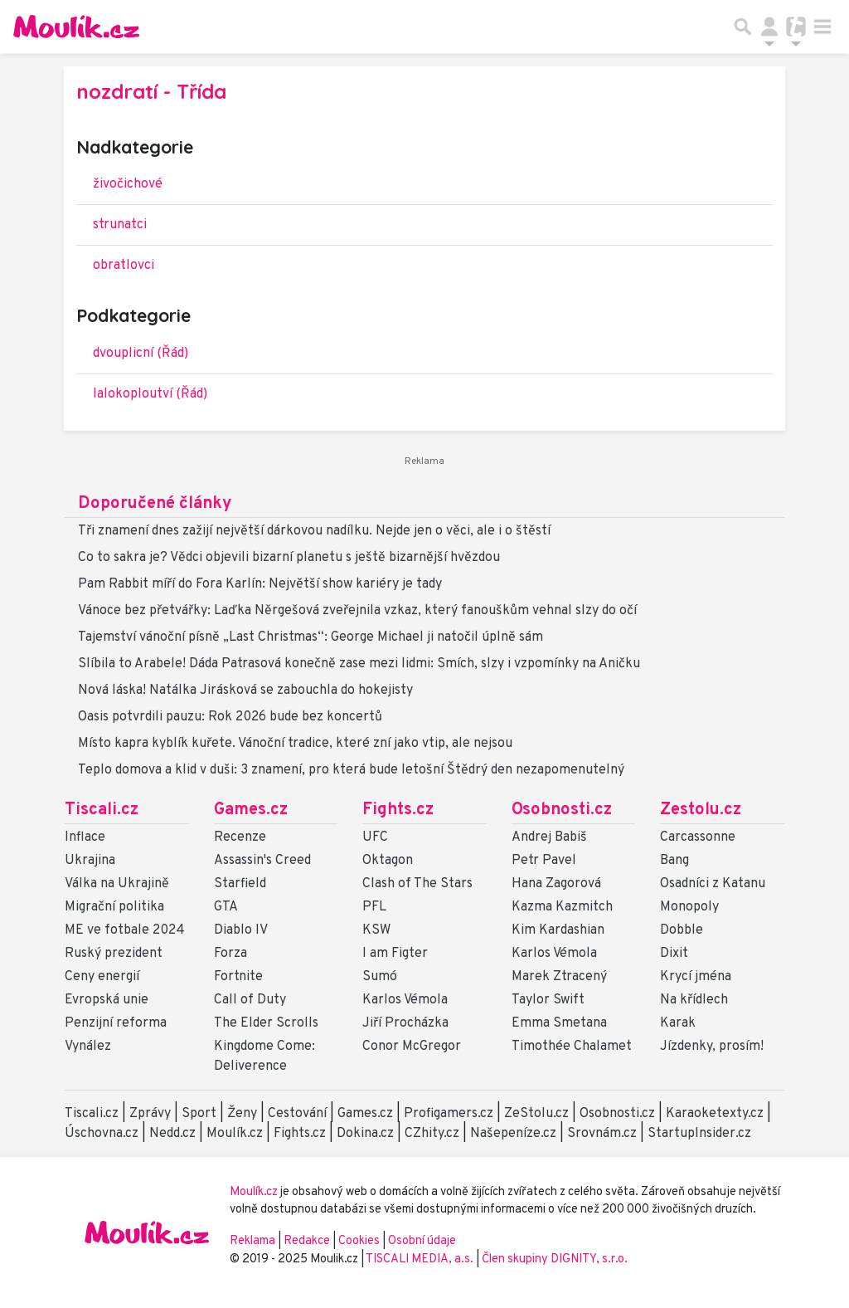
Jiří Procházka (405, 1023)
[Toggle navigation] (822, 26)
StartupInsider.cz (699, 1133)
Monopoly (689, 907)
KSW (376, 930)
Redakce (307, 1241)
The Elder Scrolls (266, 1023)
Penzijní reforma (116, 1023)
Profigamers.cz (448, 1113)
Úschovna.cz (101, 1133)
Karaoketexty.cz (715, 1113)
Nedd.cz (172, 1133)
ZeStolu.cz (536, 1113)
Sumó (379, 977)
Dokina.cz (365, 1133)
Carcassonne (697, 837)
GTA (226, 907)
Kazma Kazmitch (562, 907)
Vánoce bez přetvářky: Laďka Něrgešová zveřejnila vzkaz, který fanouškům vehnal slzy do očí (357, 611)
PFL (374, 907)
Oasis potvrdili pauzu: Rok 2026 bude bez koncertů (230, 717)
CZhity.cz (432, 1133)
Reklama (252, 1241)
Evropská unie (106, 1000)
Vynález (88, 1046)
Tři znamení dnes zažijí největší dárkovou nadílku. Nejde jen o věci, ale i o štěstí (314, 531)
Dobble (681, 930)
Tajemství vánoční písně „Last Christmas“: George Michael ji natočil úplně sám (310, 637)
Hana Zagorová (556, 884)
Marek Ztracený (559, 977)
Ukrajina (90, 860)
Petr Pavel (544, 860)
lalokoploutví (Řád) (150, 394)
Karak (678, 1023)
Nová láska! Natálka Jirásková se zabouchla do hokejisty (245, 690)
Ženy (242, 1113)
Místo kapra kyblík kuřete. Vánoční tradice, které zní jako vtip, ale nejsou (295, 743)
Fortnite (238, 977)
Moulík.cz (234, 1133)
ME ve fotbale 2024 (125, 930)
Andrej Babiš (549, 837)
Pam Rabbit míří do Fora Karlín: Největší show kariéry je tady (260, 584)
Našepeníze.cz (513, 1133)
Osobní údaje (422, 1241)
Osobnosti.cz (562, 810)
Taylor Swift (548, 1000)
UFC (375, 837)
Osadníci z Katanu (712, 884)
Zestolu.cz (700, 810)
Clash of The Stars (417, 884)
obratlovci (123, 265)
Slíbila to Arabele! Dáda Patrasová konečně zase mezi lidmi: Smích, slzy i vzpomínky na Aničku (359, 664)
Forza (230, 953)
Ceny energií (102, 977)
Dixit (674, 953)
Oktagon (387, 860)
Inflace (85, 837)
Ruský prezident (114, 953)
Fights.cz (398, 810)
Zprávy (150, 1113)
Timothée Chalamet (572, 1046)
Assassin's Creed (262, 860)
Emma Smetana (559, 1023)
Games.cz (251, 810)
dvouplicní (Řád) (140, 353)
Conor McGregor (411, 1046)
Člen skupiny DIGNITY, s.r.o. (555, 1259)
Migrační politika (114, 907)
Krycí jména (695, 977)
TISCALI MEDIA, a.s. (421, 1259)
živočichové (128, 184)
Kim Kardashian (558, 930)
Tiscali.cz (101, 810)
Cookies (359, 1241)
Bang (674, 860)
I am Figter (395, 953)
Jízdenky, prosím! (712, 1046)
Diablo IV (241, 930)
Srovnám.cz (602, 1133)
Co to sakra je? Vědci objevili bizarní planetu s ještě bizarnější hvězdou (289, 557)
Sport (199, 1113)
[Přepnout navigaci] (769, 26)
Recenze (240, 837)
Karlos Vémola (405, 1000)
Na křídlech (694, 1000)
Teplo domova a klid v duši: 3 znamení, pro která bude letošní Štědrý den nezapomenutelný (351, 770)
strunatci (120, 225)
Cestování (297, 1113)
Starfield (240, 884)
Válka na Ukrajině (117, 884)
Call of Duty (250, 1000)
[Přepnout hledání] (743, 26)
